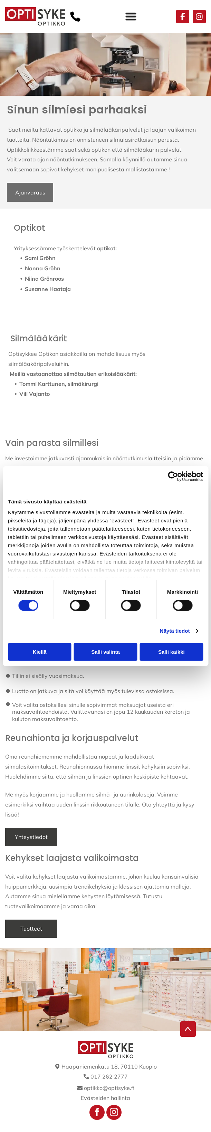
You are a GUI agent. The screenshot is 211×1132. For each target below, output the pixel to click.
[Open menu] (131, 16)
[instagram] (114, 1113)
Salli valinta (105, 652)
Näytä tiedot (175, 631)
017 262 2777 (109, 1076)
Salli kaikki (171, 652)
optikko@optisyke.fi (109, 1087)
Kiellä (40, 652)
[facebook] (97, 1113)
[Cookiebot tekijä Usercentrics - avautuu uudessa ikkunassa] (173, 476)
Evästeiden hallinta (105, 1097)
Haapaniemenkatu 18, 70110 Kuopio (109, 1066)
